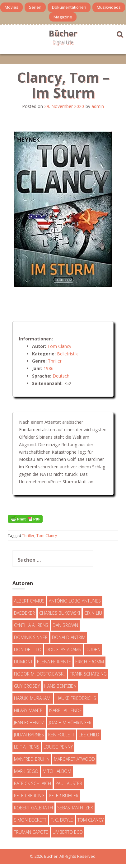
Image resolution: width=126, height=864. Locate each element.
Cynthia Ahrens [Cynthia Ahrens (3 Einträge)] (31, 625)
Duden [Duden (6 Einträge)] (93, 649)
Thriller (55, 361)
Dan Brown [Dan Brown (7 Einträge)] (65, 625)
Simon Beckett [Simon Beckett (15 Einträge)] (30, 820)
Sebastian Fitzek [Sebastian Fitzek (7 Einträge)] (75, 808)
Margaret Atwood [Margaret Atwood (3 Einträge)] (74, 759)
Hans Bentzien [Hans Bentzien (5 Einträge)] (60, 686)
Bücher (63, 33)
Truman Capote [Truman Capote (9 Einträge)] (31, 832)
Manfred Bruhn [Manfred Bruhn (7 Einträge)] (31, 759)
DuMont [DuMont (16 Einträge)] (23, 662)
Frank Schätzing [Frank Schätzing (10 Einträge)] (88, 674)
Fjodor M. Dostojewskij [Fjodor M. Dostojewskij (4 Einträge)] (39, 674)
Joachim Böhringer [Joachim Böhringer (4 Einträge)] (70, 722)
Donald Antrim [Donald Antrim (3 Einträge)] (69, 637)
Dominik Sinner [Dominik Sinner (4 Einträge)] (31, 637)
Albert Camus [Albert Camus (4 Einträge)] (29, 601)
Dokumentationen (69, 7)
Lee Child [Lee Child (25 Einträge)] (89, 735)
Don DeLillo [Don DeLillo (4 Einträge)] (27, 649)
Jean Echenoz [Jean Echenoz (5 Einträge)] (29, 722)
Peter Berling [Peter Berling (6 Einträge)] (29, 795)
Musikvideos (109, 7)
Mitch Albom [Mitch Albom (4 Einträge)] (57, 771)
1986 (49, 368)
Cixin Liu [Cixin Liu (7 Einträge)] (93, 613)
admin (97, 106)
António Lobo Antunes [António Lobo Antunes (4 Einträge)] (75, 601)
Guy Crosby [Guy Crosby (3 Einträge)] (27, 686)
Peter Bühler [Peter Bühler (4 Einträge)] (63, 795)
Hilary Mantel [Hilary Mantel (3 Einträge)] (29, 710)
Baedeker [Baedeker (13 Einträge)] (24, 613)
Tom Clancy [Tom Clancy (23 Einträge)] (90, 820)
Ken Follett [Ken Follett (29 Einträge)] (61, 735)
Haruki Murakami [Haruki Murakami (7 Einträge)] (32, 698)
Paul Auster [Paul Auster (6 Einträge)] (68, 783)
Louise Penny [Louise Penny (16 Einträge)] (58, 747)
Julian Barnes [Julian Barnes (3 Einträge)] (29, 735)
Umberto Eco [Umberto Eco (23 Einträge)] (68, 832)
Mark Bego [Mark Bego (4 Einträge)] (26, 771)
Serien (35, 7)
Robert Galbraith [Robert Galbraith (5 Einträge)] (33, 808)
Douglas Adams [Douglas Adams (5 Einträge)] (63, 649)
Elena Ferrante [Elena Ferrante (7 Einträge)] (54, 662)
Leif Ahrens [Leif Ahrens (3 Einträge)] (26, 747)
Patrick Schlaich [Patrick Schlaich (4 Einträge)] (32, 783)
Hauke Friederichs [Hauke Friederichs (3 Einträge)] (76, 698)
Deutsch (61, 376)
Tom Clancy (59, 346)
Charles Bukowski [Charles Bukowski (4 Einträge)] (59, 613)
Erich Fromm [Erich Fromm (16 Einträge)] (89, 662)
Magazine (63, 17)
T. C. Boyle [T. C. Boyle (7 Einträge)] (62, 820)
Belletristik (67, 354)
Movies (11, 7)
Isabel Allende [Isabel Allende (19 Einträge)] (65, 710)
